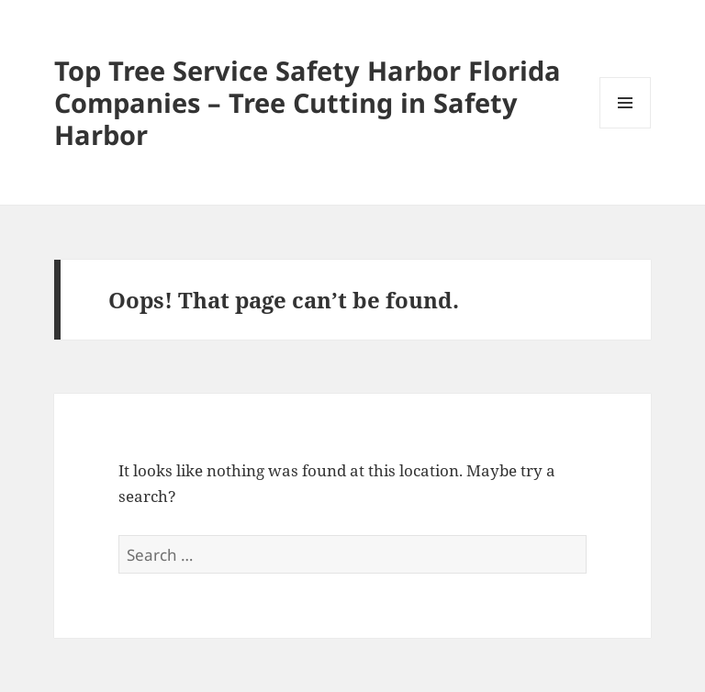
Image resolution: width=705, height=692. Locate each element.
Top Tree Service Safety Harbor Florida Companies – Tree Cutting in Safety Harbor (307, 102)
